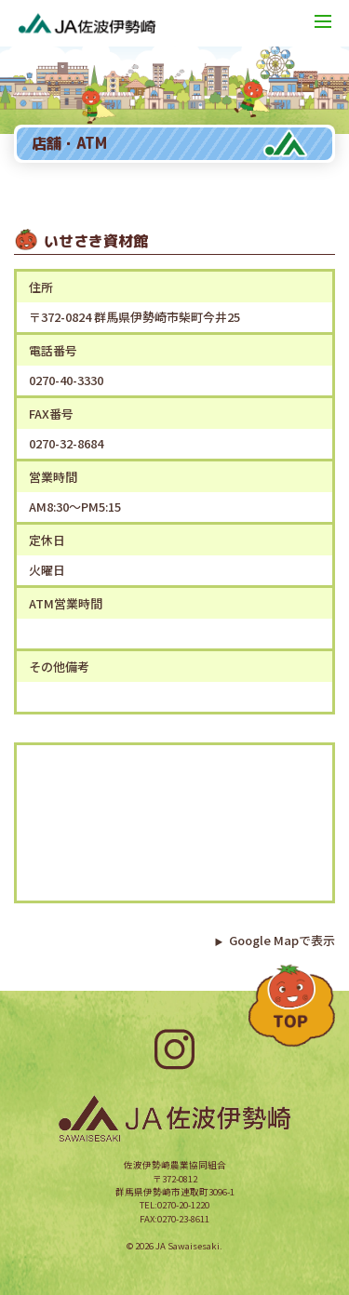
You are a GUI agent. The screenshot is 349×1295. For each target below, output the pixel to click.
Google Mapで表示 (274, 940)
